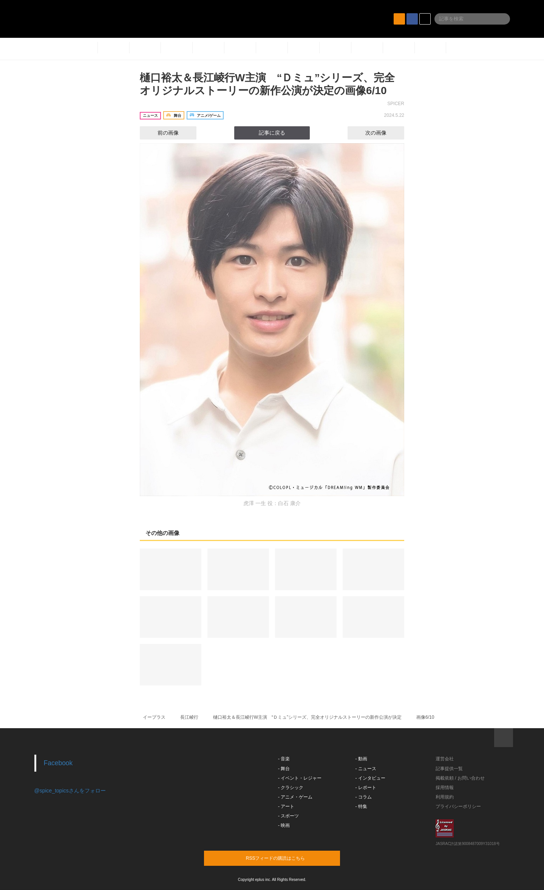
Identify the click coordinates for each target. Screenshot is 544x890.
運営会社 (445, 758)
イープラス (154, 717)
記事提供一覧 (449, 768)
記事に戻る (272, 133)
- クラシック (290, 787)
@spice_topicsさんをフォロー (70, 791)
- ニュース (365, 768)
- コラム (363, 797)
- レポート (365, 787)
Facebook (58, 763)
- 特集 (361, 806)
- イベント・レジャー (299, 778)
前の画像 (161, 133)
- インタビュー (370, 778)
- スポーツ (288, 816)
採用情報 (445, 787)
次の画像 (382, 133)
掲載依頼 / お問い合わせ (460, 778)
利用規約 (445, 797)
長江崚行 (189, 717)
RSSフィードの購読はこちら (286, 858)
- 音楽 (284, 758)
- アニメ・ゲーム (295, 797)
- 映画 (284, 825)
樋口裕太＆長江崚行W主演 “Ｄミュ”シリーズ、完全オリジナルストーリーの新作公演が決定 (307, 717)
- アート (286, 806)
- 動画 (361, 758)
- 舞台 (284, 768)
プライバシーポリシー (458, 806)
